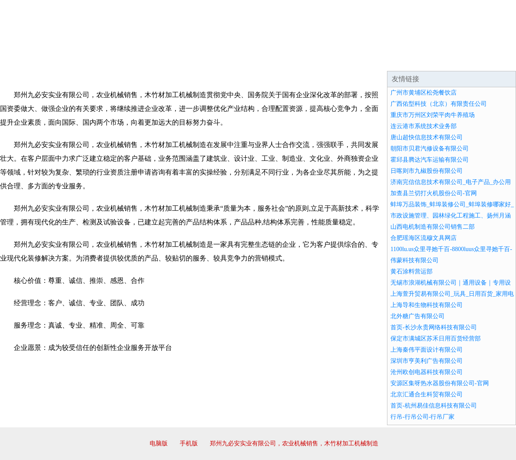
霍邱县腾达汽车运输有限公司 (429, 159)
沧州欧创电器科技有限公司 (426, 372)
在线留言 (492, 60)
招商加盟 (285, 60)
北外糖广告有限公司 (417, 316)
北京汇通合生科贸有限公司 (426, 394)
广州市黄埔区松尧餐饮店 (423, 92)
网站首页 (27, 60)
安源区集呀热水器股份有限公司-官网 (439, 383)
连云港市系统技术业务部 (423, 126)
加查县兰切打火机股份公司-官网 (433, 193)
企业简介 (79, 60)
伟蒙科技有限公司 (414, 260)
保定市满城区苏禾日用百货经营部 (435, 338)
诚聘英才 (337, 60)
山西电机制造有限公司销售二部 (432, 227)
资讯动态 (440, 60)
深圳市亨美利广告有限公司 (426, 361)
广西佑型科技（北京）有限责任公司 (438, 104)
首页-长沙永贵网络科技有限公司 (433, 327)
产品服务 (182, 60)
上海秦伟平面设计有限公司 (426, 350)
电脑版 (159, 443)
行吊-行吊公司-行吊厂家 (422, 417)
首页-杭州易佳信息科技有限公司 (433, 405)
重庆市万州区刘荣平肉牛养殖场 (432, 115)
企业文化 (131, 60)
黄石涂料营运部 (411, 271)
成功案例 (234, 60)
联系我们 (389, 60)
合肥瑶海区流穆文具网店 (423, 238)
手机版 (189, 443)
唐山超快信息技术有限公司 (426, 137)
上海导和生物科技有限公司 (426, 305)
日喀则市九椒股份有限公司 (426, 171)
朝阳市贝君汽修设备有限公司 (429, 148)
